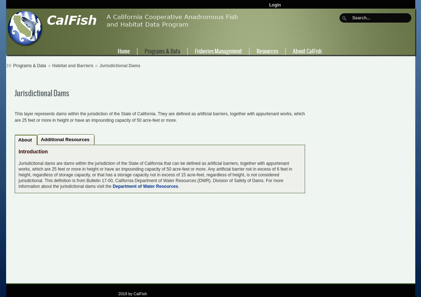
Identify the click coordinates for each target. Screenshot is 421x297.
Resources (267, 51)
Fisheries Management (218, 51)
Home (124, 51)
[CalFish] (123, 28)
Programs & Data (162, 51)
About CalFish (307, 51)
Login (275, 5)
